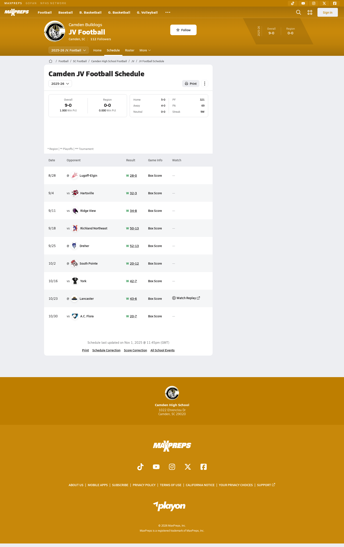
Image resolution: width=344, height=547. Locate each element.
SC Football (80, 61)
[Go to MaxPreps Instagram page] (172, 467)
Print (85, 350)
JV (132, 61)
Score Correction (135, 350)
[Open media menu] (310, 12)
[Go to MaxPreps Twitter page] (187, 467)
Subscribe (120, 485)
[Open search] (298, 12)
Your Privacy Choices (236, 485)
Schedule (113, 50)
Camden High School (172, 396)
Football (45, 12)
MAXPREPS (13, 3)
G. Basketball (119, 12)
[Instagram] (314, 3)
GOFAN (31, 3)
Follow (183, 30)
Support (266, 485)
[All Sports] (168, 12)
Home (97, 50)
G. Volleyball (147, 12)
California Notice (200, 485)
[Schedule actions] (204, 83)
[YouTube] (303, 3)
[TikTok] (292, 3)
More (145, 50)
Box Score (155, 175)
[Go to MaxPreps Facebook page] (203, 467)
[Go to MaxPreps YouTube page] (156, 467)
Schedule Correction (106, 350)
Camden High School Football (109, 61)
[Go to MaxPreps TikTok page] (140, 467)
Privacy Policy (144, 485)
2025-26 (60, 83)
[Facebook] (335, 3)
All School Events (162, 350)
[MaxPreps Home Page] (50, 61)
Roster (129, 50)
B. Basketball (90, 12)
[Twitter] (324, 3)
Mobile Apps (98, 485)
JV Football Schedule (151, 61)
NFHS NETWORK (53, 3)
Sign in (327, 12)
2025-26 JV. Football (68, 50)
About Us (76, 485)
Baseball (65, 12)
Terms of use (170, 485)
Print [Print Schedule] (191, 83)
